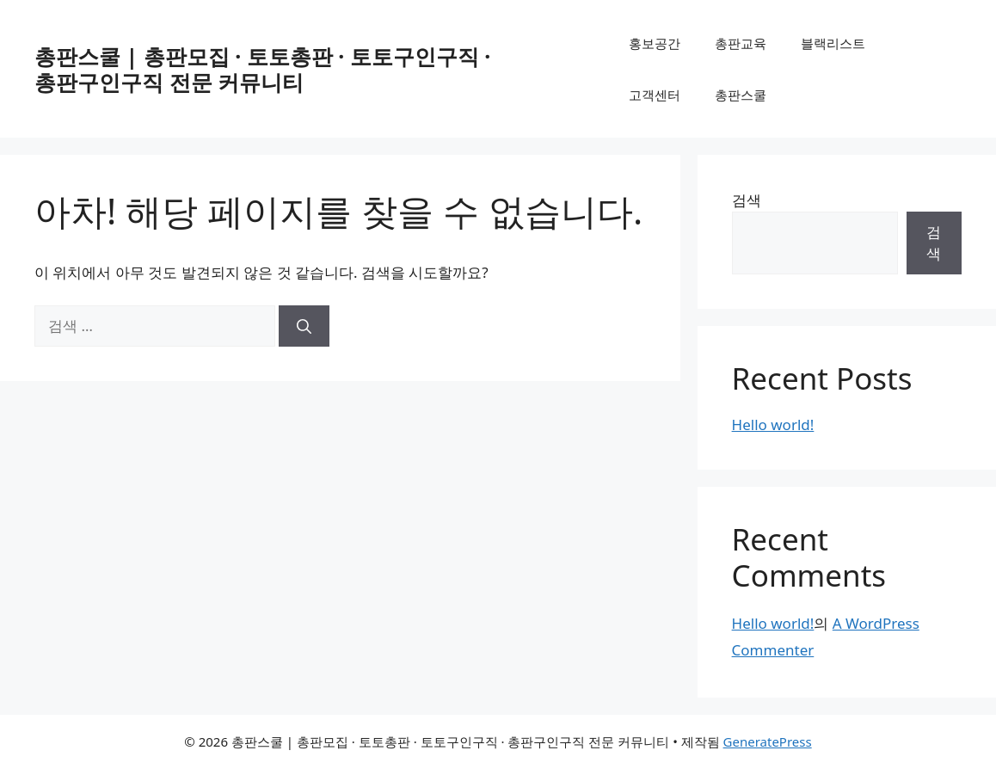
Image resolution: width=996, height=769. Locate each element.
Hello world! (773, 424)
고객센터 (654, 94)
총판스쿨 (740, 94)
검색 (746, 200)
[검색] (304, 326)
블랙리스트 (833, 43)
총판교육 (740, 43)
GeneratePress (767, 741)
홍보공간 (654, 43)
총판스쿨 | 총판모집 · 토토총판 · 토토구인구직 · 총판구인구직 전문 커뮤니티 (262, 68)
